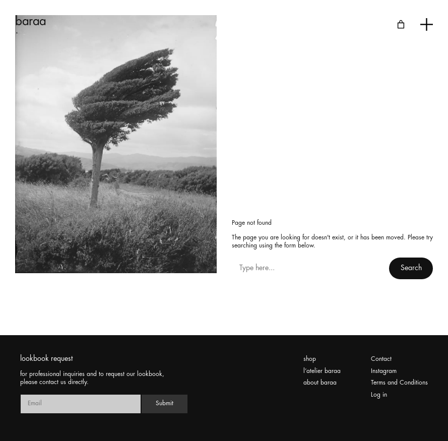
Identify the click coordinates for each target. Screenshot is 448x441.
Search (411, 268)
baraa (30, 21)
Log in (379, 395)
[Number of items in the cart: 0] (401, 24)
